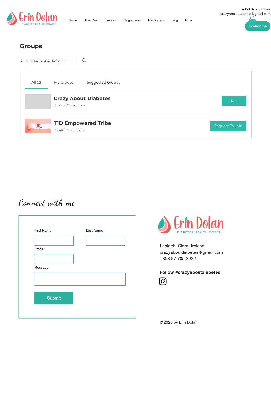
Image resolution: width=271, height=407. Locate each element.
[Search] (84, 60)
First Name (43, 230)
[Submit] (53, 298)
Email (38, 249)
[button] (252, 21)
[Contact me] (257, 26)
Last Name (94, 230)
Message (41, 267)
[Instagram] (163, 281)
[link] (36, 82)
